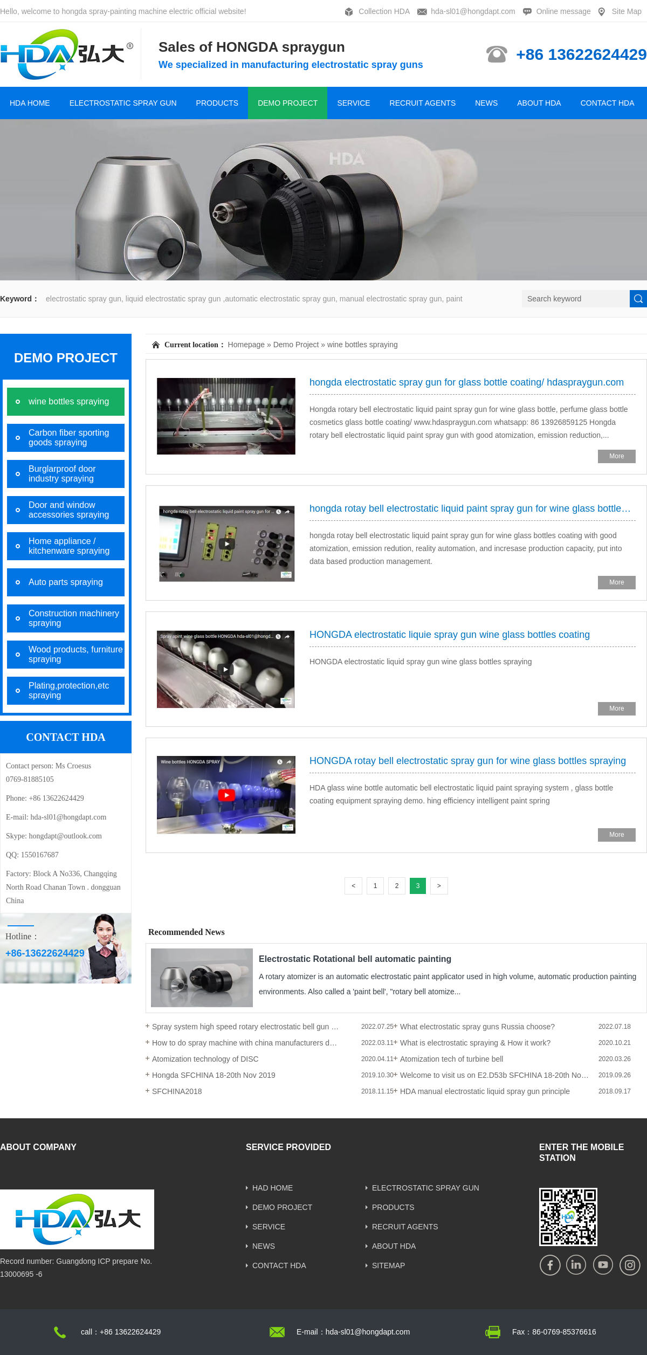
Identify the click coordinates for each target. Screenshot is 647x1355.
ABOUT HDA (539, 103)
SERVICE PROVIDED (288, 1147)
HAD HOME (272, 1188)
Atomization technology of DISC (205, 1059)
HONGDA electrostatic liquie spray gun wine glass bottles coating (449, 634)
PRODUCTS (217, 103)
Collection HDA (384, 11)
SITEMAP (388, 1265)
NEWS (486, 103)
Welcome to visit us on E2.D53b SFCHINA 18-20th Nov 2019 (494, 1075)
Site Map (627, 11)
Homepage (246, 344)
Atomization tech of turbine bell (451, 1059)
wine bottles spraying (362, 344)
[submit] (638, 298)
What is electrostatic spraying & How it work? (475, 1042)
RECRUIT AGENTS (423, 103)
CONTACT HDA (608, 103)
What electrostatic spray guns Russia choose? (477, 1026)
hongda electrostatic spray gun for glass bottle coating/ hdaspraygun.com (466, 382)
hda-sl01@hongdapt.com (473, 11)
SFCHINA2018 (177, 1091)
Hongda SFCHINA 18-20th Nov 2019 (214, 1075)
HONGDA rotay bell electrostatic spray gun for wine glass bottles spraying (467, 760)
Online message (563, 11)
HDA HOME (30, 103)
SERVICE (353, 103)
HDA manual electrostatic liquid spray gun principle (485, 1091)
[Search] (576, 298)
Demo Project (296, 344)
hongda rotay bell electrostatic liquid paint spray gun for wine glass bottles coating (472, 508)
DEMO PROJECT (288, 103)
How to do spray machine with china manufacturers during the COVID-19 (246, 1042)
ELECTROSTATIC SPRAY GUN (123, 103)
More (616, 456)
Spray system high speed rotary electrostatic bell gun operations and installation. (246, 1026)
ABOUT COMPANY (38, 1147)
